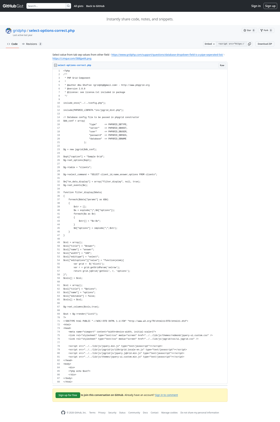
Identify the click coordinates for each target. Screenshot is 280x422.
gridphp (19, 30)
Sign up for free (68, 395)
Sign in (256, 6)
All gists (78, 6)
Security (112, 412)
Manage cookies (169, 412)
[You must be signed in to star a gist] (249, 30)
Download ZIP (265, 43)
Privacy (102, 412)
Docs (145, 412)
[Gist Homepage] (13, 6)
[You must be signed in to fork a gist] (266, 30)
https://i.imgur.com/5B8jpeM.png (71, 58)
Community (134, 412)
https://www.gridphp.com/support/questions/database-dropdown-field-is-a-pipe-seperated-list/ (167, 54)
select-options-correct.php (52, 30)
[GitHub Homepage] (63, 412)
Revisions (32, 44)
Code (12, 44)
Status (122, 412)
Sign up (270, 6)
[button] (249, 43)
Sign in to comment (166, 395)
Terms (92, 412)
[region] (140, 226)
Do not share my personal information (200, 412)
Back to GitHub (95, 6)
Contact (154, 412)
